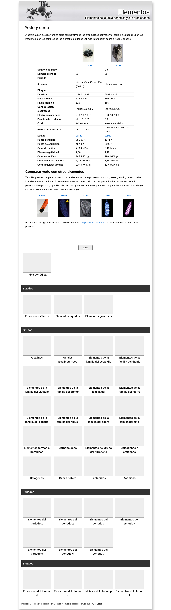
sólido (79, 135)
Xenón (107, 196)
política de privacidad (81, 604)
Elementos (134, 12)
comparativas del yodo (92, 222)
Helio (129, 196)
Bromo (42, 196)
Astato (64, 196)
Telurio (85, 196)
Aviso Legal (97, 604)
